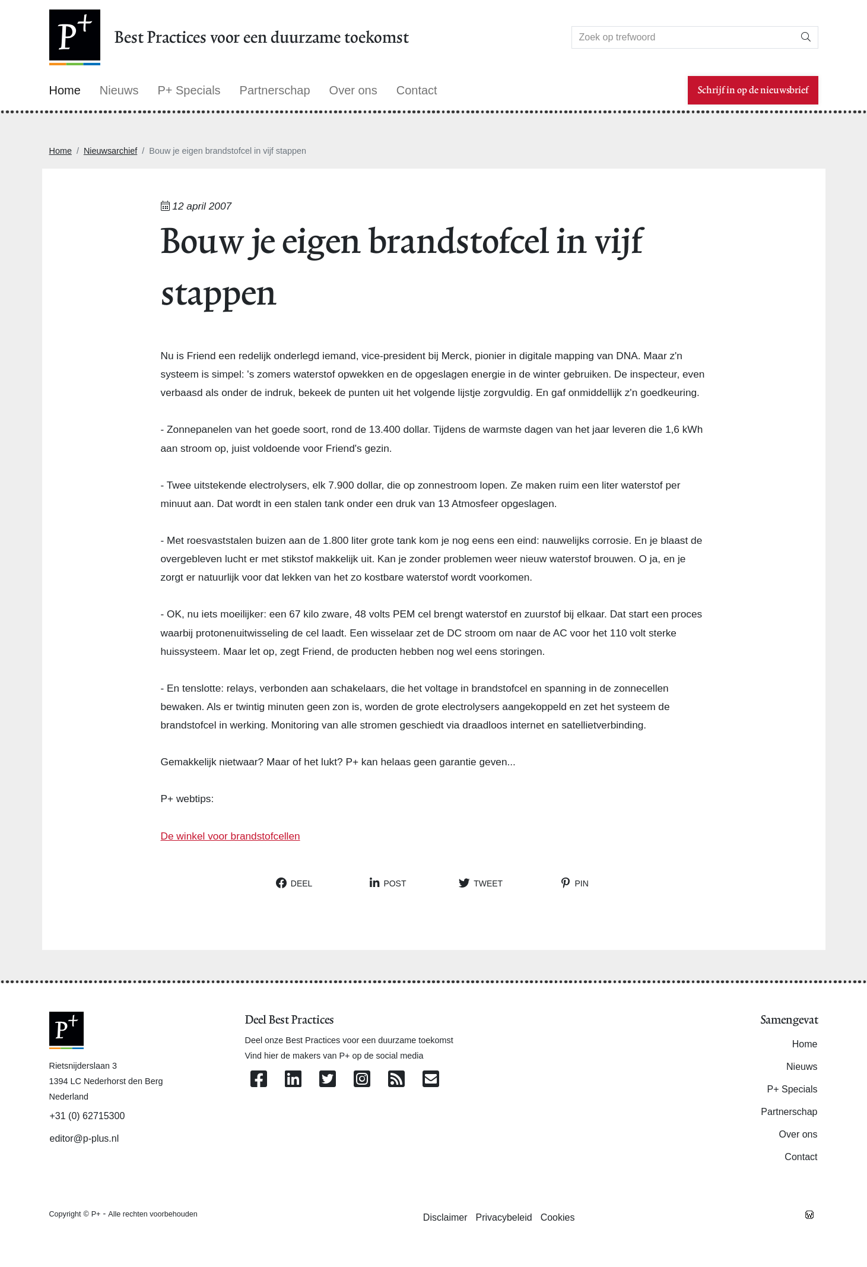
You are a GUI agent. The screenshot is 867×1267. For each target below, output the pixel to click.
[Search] (683, 37)
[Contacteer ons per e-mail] (430, 1079)
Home (60, 151)
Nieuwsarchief (110, 151)
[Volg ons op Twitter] (327, 1079)
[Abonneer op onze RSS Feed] (396, 1079)
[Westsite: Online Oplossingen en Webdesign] (809, 1213)
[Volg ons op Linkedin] (293, 1079)
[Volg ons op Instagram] (362, 1079)
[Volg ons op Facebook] (258, 1079)
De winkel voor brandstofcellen (230, 836)
